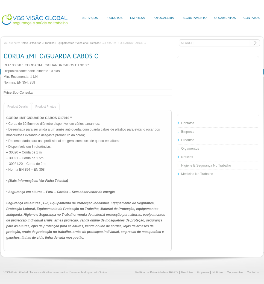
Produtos (113, 17)
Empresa (137, 17)
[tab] (18, 106)
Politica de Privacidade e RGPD (156, 272)
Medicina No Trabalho (197, 174)
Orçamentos (225, 17)
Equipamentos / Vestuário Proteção (78, 43)
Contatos (252, 17)
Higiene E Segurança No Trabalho (206, 165)
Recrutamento (194, 17)
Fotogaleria (163, 17)
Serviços (90, 17)
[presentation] (16, 106)
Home (24, 43)
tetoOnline (100, 272)
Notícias (187, 157)
